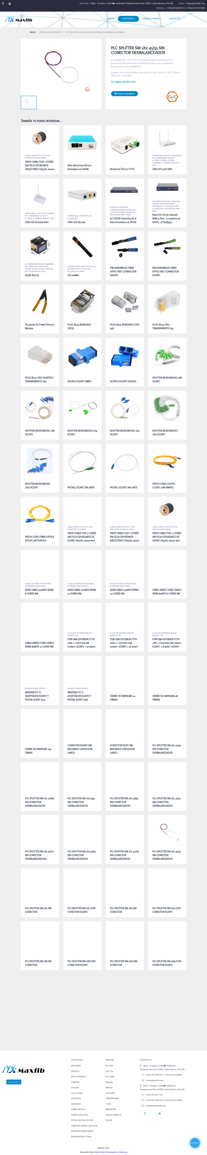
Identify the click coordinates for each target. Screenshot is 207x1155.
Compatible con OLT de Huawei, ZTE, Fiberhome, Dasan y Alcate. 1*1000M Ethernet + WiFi (40, 215)
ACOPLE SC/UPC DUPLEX (123, 381)
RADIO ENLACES (79, 1115)
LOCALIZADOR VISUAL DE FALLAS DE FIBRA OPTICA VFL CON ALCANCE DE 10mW (81, 269)
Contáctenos (13, 1082)
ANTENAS (76, 1098)
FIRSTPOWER (112, 1098)
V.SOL (108, 1104)
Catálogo (127, 19)
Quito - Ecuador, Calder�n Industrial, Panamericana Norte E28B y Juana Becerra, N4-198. (132, 3)
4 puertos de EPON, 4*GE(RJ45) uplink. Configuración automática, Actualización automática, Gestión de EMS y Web (166, 206)
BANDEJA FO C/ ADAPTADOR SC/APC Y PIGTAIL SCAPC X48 (79, 696)
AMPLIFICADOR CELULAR (84, 1126)
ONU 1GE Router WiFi (37, 222)
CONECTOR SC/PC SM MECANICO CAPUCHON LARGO (122, 749)
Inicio (110, 19)
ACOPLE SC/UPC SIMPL (79, 381)
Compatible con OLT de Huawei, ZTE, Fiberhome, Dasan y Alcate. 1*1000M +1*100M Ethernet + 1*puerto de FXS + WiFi (167, 160)
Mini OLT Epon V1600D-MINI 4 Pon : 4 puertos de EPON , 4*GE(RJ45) (166, 218)
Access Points (77, 1093)
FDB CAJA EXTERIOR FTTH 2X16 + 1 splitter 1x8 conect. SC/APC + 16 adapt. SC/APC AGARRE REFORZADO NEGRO (81, 646)
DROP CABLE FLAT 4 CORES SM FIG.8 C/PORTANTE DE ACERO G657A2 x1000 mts (166, 537)
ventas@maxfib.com (195, 3)
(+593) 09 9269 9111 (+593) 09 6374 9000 (185, 8)
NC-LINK (110, 1076)
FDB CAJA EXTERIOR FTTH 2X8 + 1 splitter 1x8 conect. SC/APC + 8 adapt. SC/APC (167, 643)
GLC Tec (109, 1071)
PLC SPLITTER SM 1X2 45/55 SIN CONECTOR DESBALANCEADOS (166, 855)
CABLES (75, 1082)
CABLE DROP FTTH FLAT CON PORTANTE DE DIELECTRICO (122, 528)
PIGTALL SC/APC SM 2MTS (81, 487)
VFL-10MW (73, 275)
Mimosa (109, 1087)
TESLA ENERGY (113, 1115)
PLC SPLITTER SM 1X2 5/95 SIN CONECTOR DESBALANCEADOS (81, 802)
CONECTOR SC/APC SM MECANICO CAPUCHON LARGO (79, 749)
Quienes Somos (151, 19)
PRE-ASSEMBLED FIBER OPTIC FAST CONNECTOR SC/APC (165, 271)
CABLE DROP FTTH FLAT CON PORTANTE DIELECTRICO (37, 157)
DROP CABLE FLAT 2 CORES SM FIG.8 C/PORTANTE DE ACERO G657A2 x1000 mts (81, 537)
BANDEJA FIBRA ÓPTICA (35, 689)
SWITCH (75, 1071)
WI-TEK (109, 1066)
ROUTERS (76, 1066)
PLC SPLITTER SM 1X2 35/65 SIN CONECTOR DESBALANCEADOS (81, 855)
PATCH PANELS (78, 1076)
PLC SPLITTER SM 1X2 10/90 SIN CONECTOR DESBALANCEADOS (166, 749)
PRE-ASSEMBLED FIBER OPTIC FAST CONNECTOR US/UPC (123, 271)
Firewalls (75, 1087)
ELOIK (109, 1120)
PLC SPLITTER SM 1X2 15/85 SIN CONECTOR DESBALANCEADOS (124, 802)
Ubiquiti (109, 1082)
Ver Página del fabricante (123, 81)
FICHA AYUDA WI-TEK (82, 1120)
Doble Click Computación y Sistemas (111, 1152)
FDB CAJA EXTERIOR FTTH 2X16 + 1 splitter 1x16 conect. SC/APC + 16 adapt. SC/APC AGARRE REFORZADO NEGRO (124, 646)
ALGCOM (110, 1093)
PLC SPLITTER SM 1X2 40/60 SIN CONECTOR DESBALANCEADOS (124, 855)
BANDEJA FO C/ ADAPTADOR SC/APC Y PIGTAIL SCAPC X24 (37, 696)
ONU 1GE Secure (76, 222)
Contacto (174, 19)
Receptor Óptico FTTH (122, 169)
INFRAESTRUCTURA (81, 1136)
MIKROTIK (111, 1109)
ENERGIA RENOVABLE (82, 1131)
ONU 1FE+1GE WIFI (162, 169)
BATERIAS (76, 1104)
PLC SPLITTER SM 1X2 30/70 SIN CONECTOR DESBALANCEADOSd (39, 855)
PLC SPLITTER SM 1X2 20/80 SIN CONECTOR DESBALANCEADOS (39, 802)
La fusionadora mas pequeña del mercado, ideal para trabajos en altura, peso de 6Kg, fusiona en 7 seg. (39, 267)
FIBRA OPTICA (78, 1109)
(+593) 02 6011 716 (153, 1095)
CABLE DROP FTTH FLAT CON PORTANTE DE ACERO (79, 528)
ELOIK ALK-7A (32, 275)
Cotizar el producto (124, 94)
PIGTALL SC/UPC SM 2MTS (123, 487)
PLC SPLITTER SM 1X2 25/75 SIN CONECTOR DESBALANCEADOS (166, 802)
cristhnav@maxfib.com (156, 1105)
